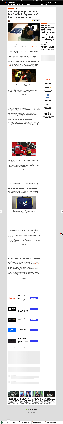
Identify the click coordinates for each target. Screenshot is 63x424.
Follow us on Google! (36, 20)
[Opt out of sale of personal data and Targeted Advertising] (2, 422)
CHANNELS (42, 4)
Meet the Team (24, 416)
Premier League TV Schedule (9, 0)
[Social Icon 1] (29, 412)
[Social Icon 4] (35, 412)
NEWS (8, 4)
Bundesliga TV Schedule (41, 0)
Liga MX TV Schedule (22, 0)
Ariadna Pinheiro (14, 19)
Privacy (28, 416)
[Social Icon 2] (31, 412)
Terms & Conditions (33, 416)
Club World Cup (32, 46)
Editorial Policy (39, 416)
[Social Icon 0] (27, 412)
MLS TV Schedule (16, 0)
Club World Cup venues (34, 89)
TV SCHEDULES (28, 4)
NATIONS (37, 4)
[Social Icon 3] (33, 412)
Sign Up (48, 83)
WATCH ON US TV (21, 4)
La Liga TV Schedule (28, 0)
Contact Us (47, 416)
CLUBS (33, 4)
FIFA (9, 65)
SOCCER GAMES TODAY (14, 4)
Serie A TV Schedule (34, 0)
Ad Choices (43, 416)
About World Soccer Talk (17, 416)
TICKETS (46, 4)
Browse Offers (33, 298)
